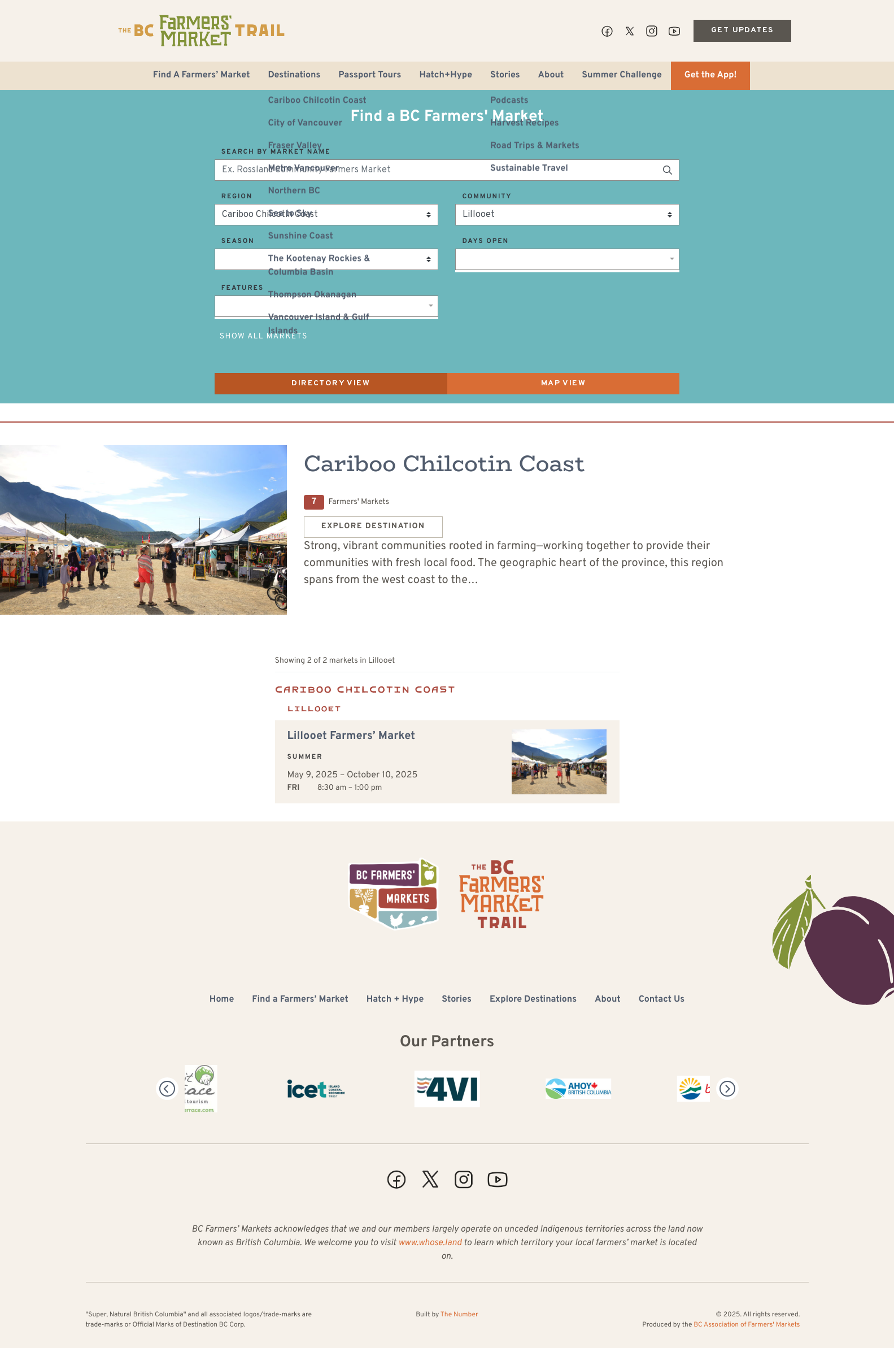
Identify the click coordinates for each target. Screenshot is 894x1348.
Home (222, 1000)
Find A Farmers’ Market (201, 75)
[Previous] (167, 1089)
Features (242, 288)
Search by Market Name (275, 151)
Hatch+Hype (445, 75)
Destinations (294, 75)
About (551, 75)
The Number (459, 1314)
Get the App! (710, 75)
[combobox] (567, 259)
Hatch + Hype (395, 1000)
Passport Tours (369, 75)
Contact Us (661, 1000)
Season (238, 241)
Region (236, 196)
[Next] (727, 1089)
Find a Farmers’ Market (300, 1000)
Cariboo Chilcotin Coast (444, 463)
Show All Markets (264, 337)
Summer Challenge (622, 75)
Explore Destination (373, 527)
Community (487, 196)
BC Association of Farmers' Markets (747, 1324)
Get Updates (742, 30)
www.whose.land (429, 1243)
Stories (505, 75)
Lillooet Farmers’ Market (351, 736)
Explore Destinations (533, 1000)
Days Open (485, 241)
